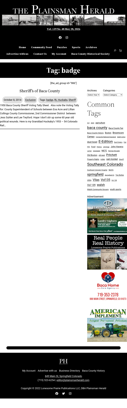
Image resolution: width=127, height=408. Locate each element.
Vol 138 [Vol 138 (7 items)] (114, 180)
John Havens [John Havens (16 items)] (117, 146)
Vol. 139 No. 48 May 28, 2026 (63, 29)
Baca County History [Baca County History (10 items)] (95, 133)
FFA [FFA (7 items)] (88, 147)
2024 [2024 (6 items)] (92, 123)
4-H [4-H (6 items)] (88, 123)
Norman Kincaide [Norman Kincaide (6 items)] (114, 151)
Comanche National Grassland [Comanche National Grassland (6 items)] (106, 137)
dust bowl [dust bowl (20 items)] (92, 142)
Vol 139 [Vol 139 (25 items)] (91, 184)
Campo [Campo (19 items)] (91, 136)
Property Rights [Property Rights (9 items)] (93, 159)
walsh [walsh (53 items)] (101, 185)
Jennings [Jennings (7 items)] (106, 147)
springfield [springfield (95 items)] (95, 174)
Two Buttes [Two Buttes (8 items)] (120, 175)
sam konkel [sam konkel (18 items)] (112, 159)
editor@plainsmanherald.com (73, 380)
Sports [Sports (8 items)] (111, 170)
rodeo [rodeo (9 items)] (103, 159)
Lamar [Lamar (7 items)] (89, 151)
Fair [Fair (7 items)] (125, 142)
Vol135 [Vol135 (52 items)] (105, 180)
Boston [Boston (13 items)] (108, 133)
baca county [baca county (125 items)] (97, 127)
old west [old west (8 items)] (102, 155)
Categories (109, 90)
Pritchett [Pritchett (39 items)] (111, 155)
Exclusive (30, 99)
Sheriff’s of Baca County (39, 91)
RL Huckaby (60, 99)
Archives (92, 90)
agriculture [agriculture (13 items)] (100, 123)
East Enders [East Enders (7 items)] (118, 142)
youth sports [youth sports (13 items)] (115, 189)
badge (49, 99)
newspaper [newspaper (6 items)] (96, 151)
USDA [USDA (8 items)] (89, 180)
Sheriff (72, 99)
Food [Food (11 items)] (93, 147)
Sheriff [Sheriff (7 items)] (121, 159)
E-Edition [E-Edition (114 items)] (106, 141)
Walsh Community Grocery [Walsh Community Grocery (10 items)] (98, 189)
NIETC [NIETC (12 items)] (104, 151)
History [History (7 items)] (99, 147)
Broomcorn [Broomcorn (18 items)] (118, 132)
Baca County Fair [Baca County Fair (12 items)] (116, 128)
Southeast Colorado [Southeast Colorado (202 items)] (105, 164)
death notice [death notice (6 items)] (121, 137)
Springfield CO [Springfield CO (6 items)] (109, 175)
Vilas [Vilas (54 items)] (96, 180)
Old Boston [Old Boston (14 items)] (92, 155)
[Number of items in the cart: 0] (120, 50)
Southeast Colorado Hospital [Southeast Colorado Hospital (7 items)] (97, 170)
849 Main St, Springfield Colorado (63, 376)
